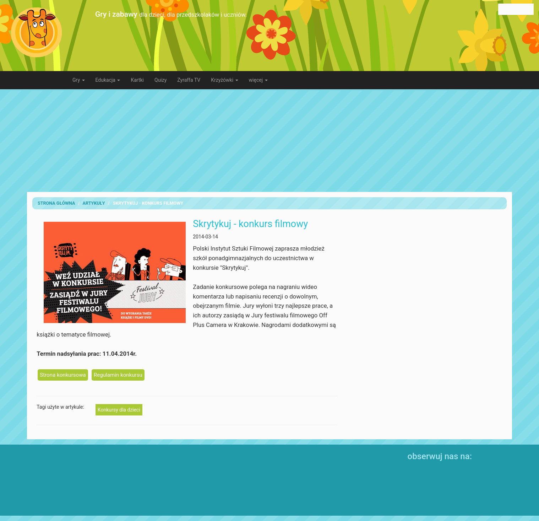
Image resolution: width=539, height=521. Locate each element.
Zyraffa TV (188, 80)
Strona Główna (56, 203)
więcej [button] (258, 80)
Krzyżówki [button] (224, 80)
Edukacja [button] (108, 80)
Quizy (160, 80)
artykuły (94, 203)
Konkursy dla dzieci (119, 410)
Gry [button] (78, 80)
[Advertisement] (269, 140)
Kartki (137, 80)
